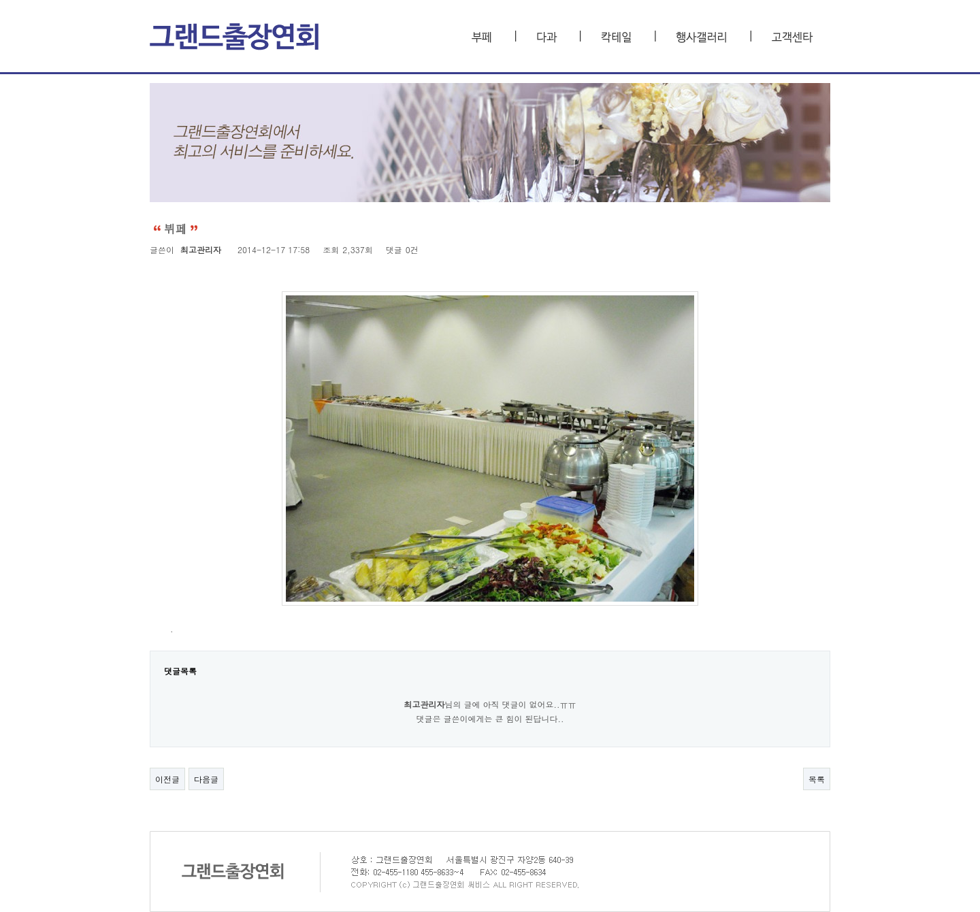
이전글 (167, 779)
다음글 (206, 779)
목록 (816, 779)
